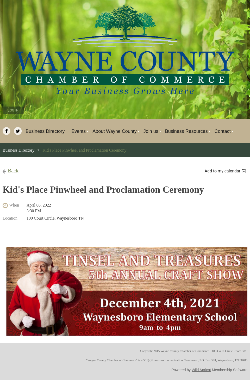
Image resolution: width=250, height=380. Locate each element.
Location (10, 218)
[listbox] (225, 171)
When (14, 205)
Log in (13, 110)
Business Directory (18, 150)
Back (13, 170)
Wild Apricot (201, 370)
